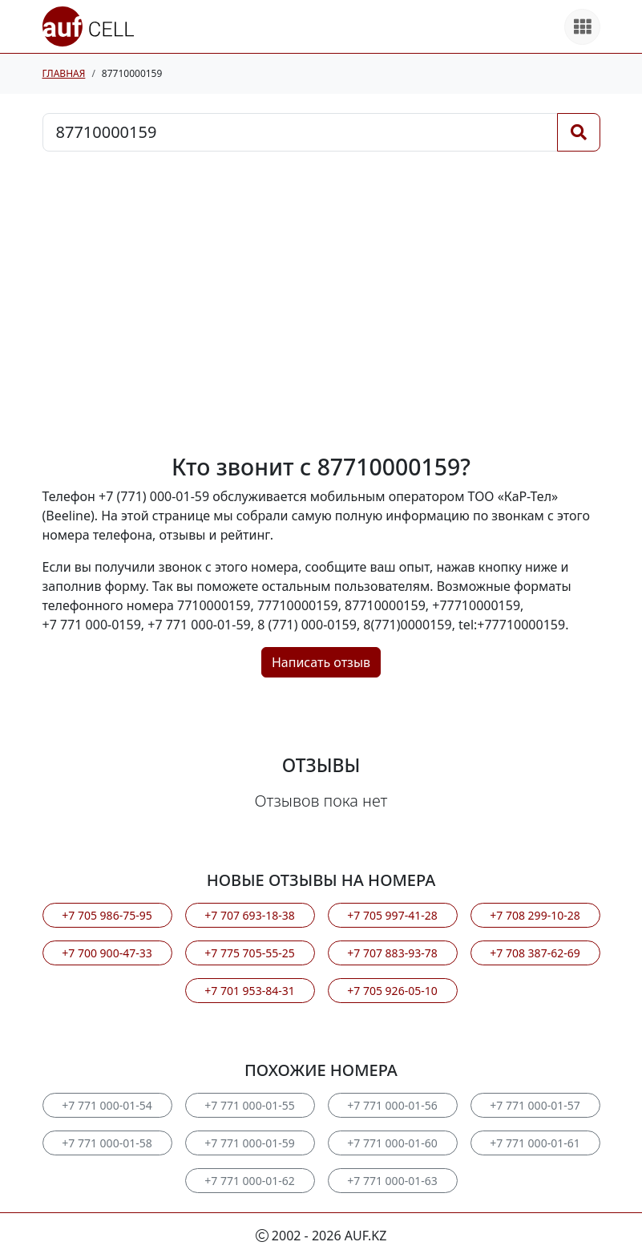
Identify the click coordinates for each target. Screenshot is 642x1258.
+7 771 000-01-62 (249, 1180)
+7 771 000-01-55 (249, 1105)
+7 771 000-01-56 (392, 1105)
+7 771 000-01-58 (106, 1143)
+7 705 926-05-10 (392, 990)
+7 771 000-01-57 (534, 1105)
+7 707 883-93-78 (392, 953)
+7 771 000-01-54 (106, 1105)
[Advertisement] (321, 302)
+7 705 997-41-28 (392, 915)
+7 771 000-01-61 (534, 1143)
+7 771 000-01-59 (249, 1143)
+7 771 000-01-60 (392, 1143)
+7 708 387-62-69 (534, 953)
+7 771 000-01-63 (392, 1180)
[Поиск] (578, 132)
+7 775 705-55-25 (249, 953)
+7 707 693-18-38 (249, 915)
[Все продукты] (582, 27)
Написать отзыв (321, 662)
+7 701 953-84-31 (249, 990)
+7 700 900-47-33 (106, 953)
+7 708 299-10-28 (534, 915)
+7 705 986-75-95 (106, 915)
